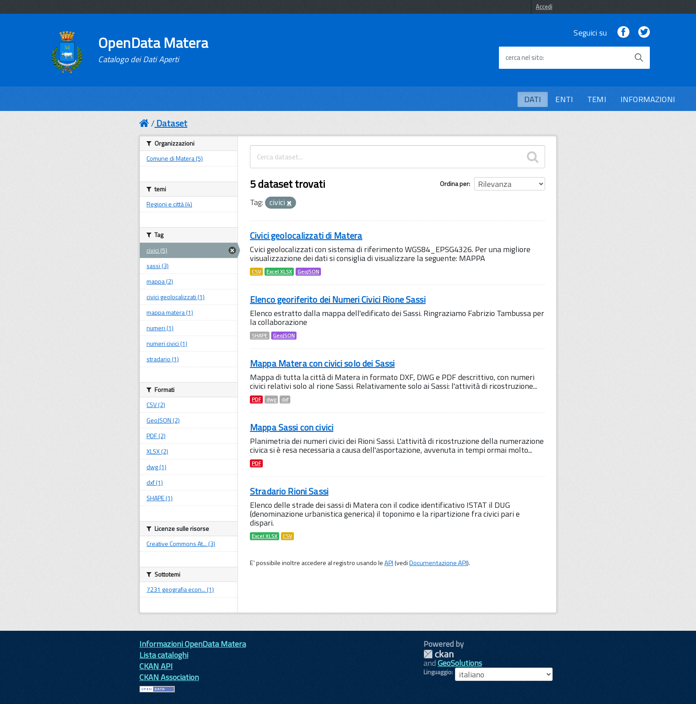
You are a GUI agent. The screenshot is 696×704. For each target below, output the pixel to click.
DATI (533, 99)
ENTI (564, 99)
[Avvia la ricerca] (639, 58)
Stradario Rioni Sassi (289, 491)
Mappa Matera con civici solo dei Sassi (322, 363)
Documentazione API (438, 563)
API (388, 563)
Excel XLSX (279, 272)
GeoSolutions (460, 663)
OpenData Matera (153, 50)
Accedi (544, 6)
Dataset (171, 123)
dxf (285, 399)
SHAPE (260, 336)
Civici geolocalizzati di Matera (306, 235)
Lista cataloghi (163, 655)
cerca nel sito (524, 57)
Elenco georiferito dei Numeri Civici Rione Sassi (338, 299)
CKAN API (156, 666)
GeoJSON (308, 272)
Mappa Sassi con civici (291, 427)
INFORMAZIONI (648, 99)
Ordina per (454, 183)
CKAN (438, 654)
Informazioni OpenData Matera (192, 644)
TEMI (596, 99)
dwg (271, 399)
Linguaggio (437, 672)
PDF (256, 399)
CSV (256, 272)
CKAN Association (169, 677)
